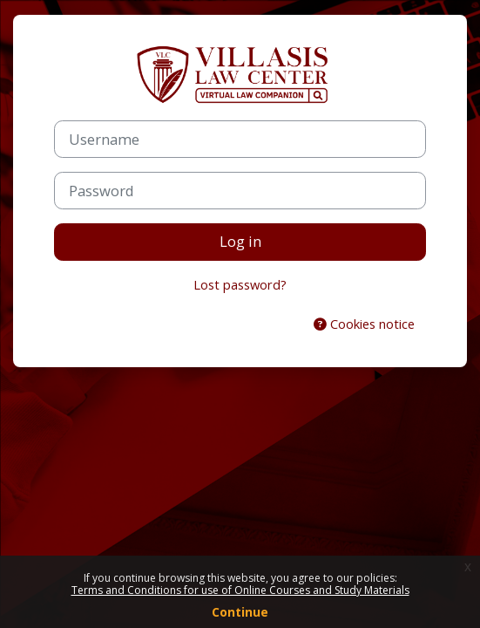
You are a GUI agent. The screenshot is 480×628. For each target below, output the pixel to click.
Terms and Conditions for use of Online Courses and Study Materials (240, 590)
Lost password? (240, 284)
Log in (240, 241)
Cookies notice (364, 323)
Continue (240, 612)
